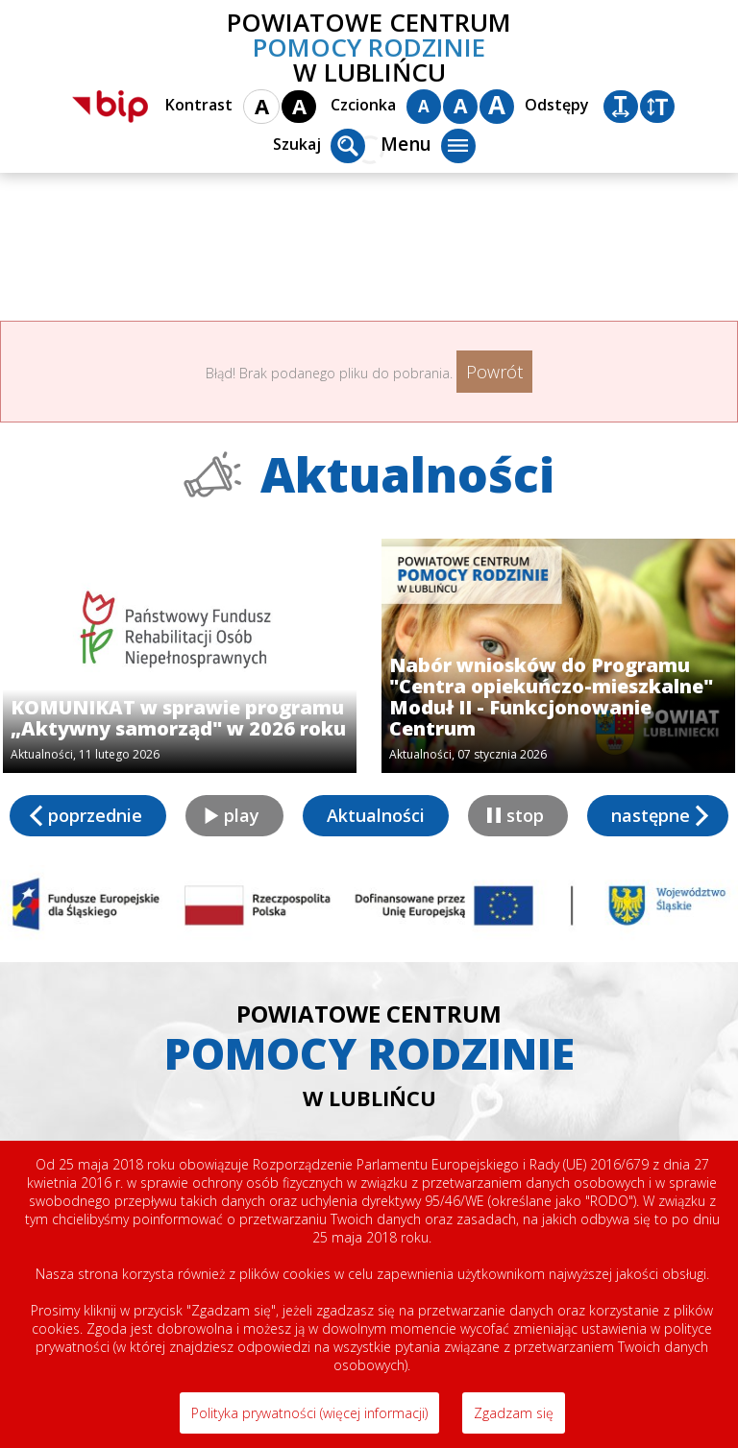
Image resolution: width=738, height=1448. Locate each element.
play (241, 815)
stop (525, 815)
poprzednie (95, 815)
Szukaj (319, 146)
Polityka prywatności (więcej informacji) (309, 1413)
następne (650, 815)
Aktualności (376, 815)
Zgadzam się (514, 1413)
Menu (428, 146)
